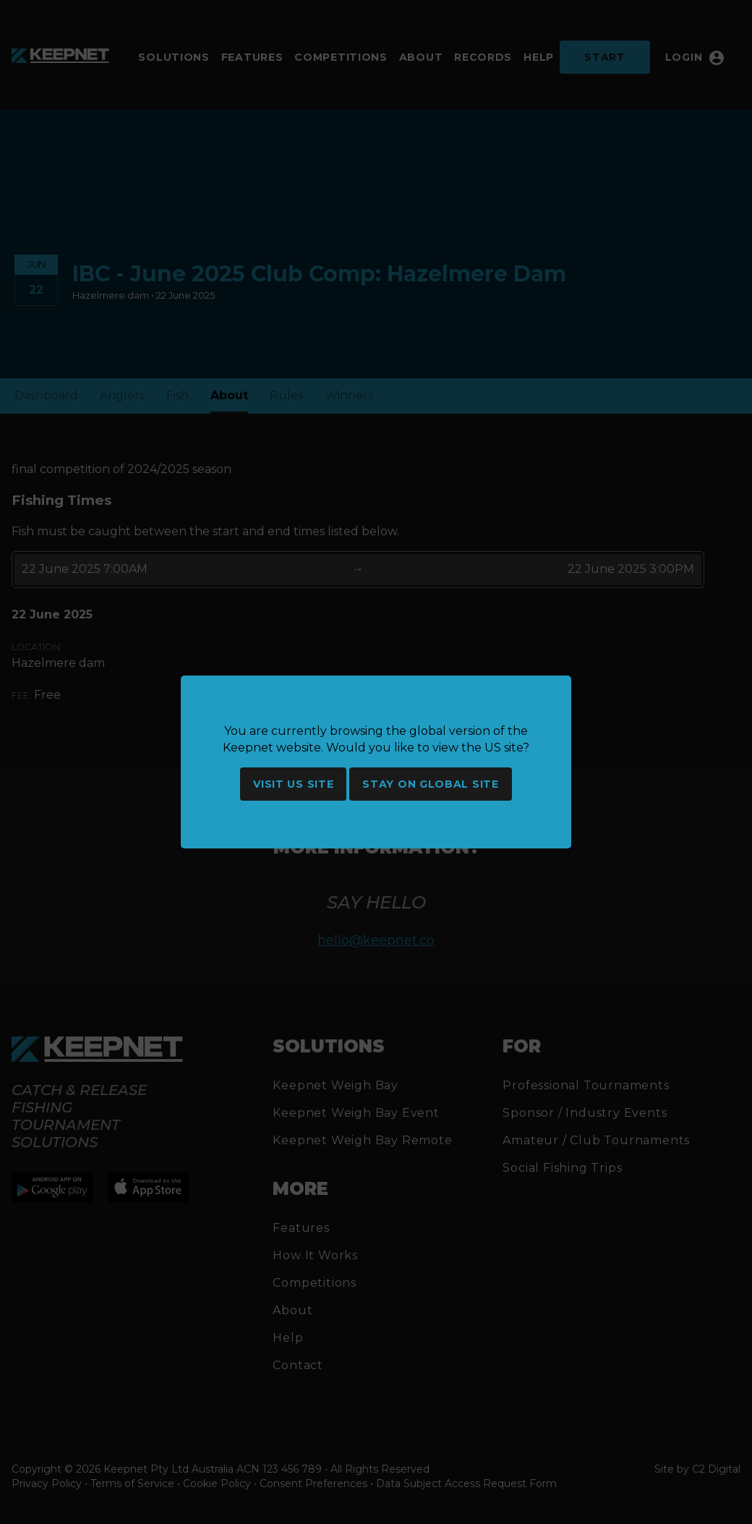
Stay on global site (430, 784)
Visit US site (293, 784)
